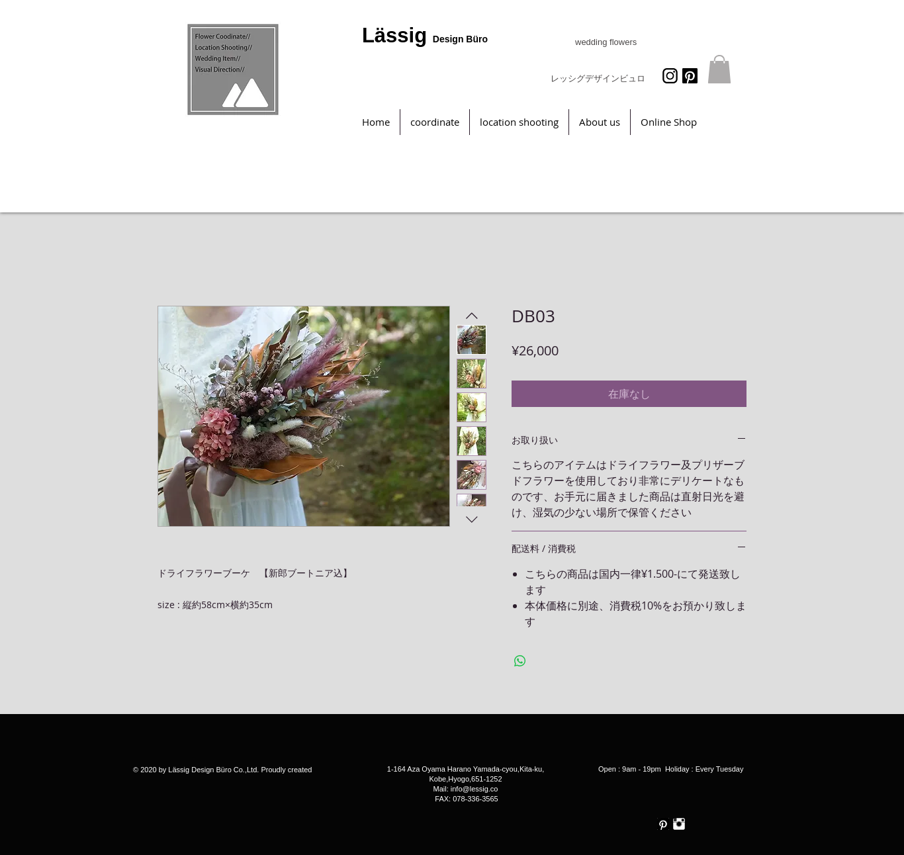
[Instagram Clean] (679, 824)
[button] (719, 69)
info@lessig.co (474, 789)
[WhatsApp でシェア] (520, 661)
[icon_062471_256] (670, 75)
